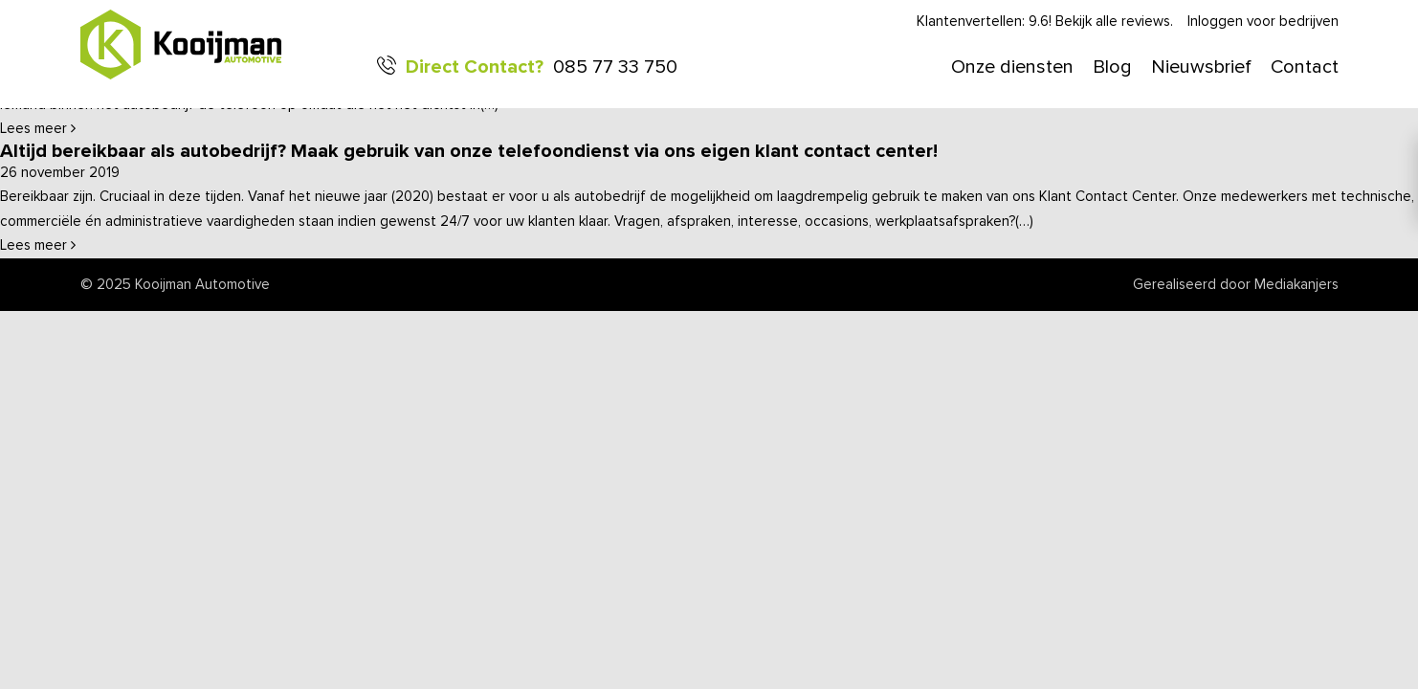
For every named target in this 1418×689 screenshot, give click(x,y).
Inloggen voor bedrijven (1263, 21)
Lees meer (38, 129)
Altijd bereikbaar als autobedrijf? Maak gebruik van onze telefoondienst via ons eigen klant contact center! (469, 151)
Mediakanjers (1296, 285)
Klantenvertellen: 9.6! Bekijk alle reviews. (1045, 21)
